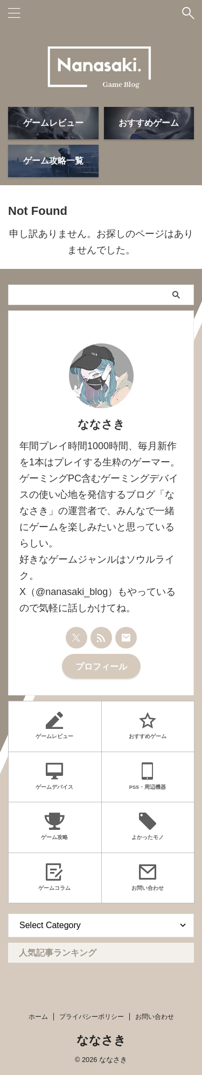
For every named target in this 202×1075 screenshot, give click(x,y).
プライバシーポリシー (91, 1016)
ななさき (101, 1040)
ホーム (38, 1016)
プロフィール (101, 666)
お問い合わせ (154, 1016)
